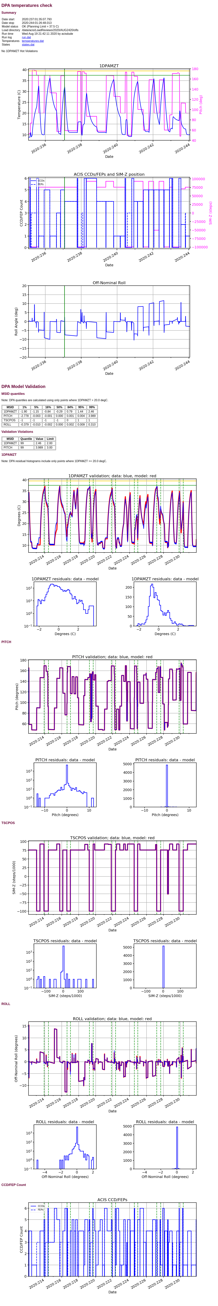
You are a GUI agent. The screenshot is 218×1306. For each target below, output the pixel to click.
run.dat (26, 37)
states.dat (28, 44)
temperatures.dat (33, 40)
